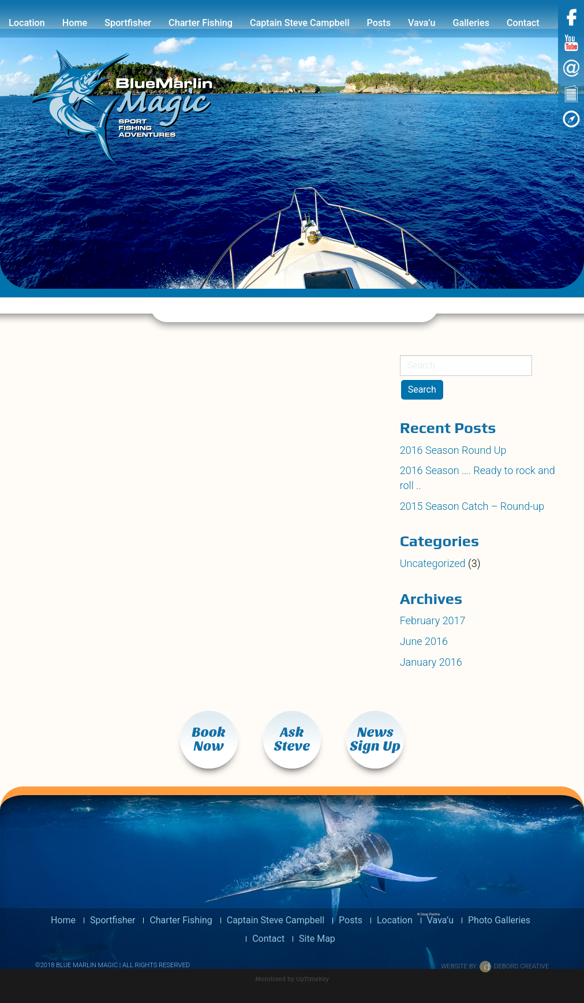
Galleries (470, 22)
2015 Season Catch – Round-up (472, 506)
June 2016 (424, 641)
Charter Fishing (201, 22)
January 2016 (431, 662)
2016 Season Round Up (453, 450)
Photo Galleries (499, 920)
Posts (379, 22)
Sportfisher (127, 22)
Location (27, 22)
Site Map (317, 938)
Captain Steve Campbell (300, 22)
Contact (523, 22)
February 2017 (433, 620)
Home (74, 22)
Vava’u (421, 22)
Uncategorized (433, 563)
